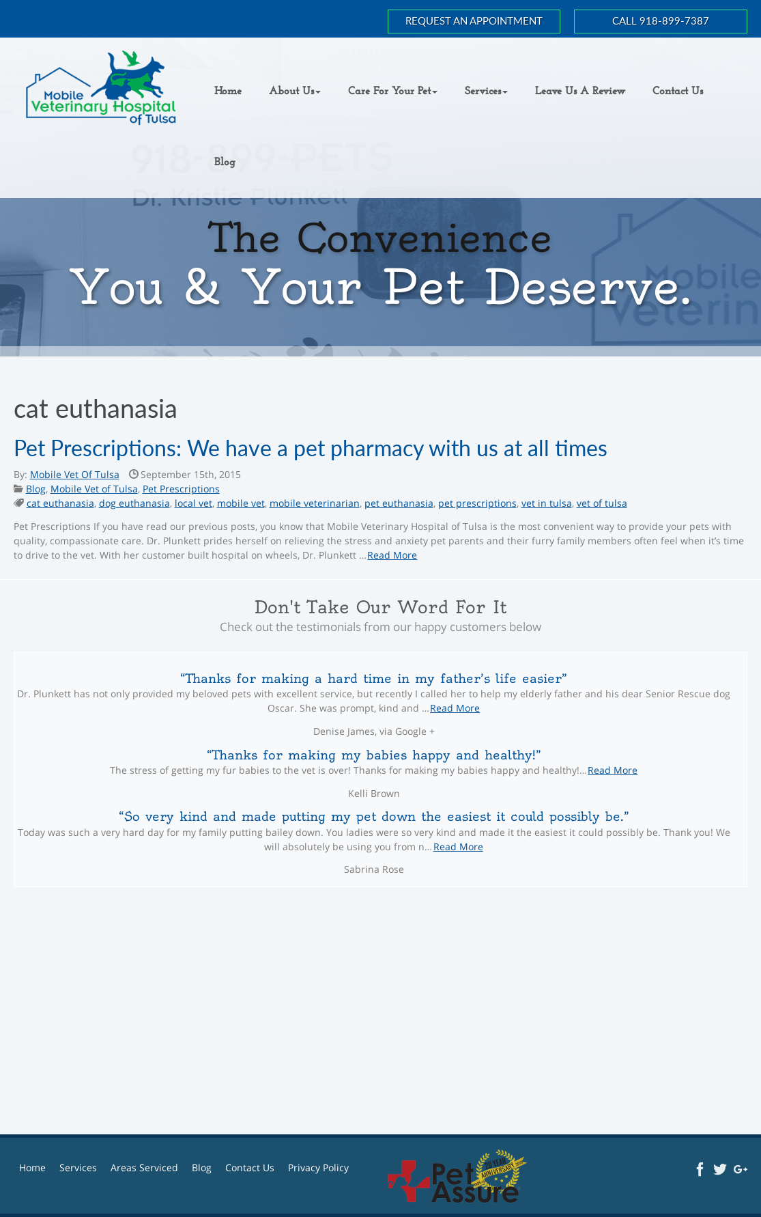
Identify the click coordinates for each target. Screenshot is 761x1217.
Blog (36, 488)
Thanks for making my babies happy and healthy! (374, 755)
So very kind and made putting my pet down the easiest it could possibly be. (374, 816)
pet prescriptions (477, 502)
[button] (294, 91)
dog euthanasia (134, 502)
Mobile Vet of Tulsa (94, 488)
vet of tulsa (602, 502)
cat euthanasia (60, 502)
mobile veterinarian (315, 502)
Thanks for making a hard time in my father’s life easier (374, 678)
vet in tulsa (546, 502)
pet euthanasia (398, 502)
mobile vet (241, 502)
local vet (193, 502)
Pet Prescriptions (181, 488)
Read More (392, 554)
